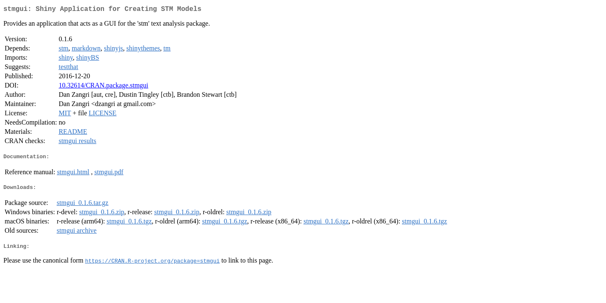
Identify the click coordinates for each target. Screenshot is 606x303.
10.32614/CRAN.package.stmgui (103, 86)
